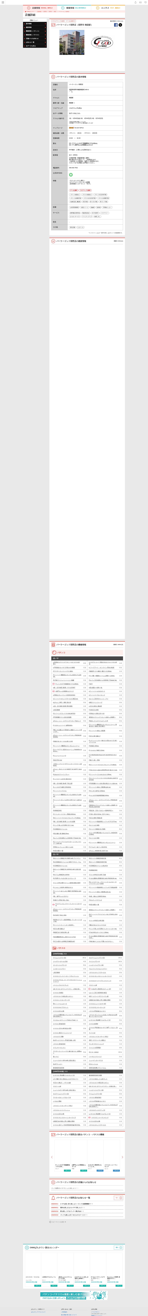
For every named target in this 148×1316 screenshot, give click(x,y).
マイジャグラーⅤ (94, 961)
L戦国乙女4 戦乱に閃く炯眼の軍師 (99, 1000)
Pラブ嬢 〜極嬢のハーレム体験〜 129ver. (102, 676)
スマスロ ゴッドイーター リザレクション (66, 976)
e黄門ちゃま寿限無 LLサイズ (83, 145)
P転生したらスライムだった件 (98, 721)
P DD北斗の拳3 (94, 710)
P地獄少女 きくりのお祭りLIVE (63, 741)
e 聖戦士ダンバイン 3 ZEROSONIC (64, 695)
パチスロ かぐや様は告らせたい (63, 996)
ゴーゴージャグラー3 (59, 965)
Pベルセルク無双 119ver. (97, 750)
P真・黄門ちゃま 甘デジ (60, 896)
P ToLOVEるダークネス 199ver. (99, 932)
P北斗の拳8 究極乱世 (95, 818)
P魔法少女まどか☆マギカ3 (97, 925)
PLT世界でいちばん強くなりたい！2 (64, 878)
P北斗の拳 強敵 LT (95, 736)
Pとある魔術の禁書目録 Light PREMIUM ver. (103, 878)
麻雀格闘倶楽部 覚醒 (95, 1075)
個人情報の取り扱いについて (69, 1315)
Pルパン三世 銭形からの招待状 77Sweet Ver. (103, 680)
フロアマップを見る (75, 108)
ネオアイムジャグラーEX (97, 958)
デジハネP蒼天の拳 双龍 (96, 920)
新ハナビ (56, 1056)
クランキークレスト (59, 1047)
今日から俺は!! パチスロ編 (62, 1082)
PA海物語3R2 (57, 810)
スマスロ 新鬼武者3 (59, 1024)
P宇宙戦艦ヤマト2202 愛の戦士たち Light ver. (103, 783)
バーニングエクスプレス (60, 985)
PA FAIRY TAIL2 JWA (59, 915)
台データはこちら (74, 113)
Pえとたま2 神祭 (94, 825)
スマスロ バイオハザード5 (61, 1000)
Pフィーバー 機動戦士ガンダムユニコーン (66, 746)
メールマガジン (95, 1312)
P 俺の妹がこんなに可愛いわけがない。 (101, 941)
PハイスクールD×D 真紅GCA (62, 779)
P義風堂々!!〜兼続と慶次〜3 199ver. (100, 671)
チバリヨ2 (92, 1033)
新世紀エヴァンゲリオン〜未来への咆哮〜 (102, 717)
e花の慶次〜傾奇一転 (95, 687)
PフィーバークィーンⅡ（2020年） (63, 925)
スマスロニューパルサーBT (97, 1004)
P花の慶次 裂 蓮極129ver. (61, 833)
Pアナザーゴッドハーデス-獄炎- (63, 671)
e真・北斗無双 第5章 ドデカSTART (64, 687)
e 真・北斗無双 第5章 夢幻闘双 (63, 706)
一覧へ (117, 1197)
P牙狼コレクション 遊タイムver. (63, 847)
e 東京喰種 (56, 710)
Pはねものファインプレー (61, 774)
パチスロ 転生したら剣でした (98, 1079)
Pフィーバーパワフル (60, 791)
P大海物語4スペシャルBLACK (98, 865)
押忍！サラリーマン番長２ (97, 1040)
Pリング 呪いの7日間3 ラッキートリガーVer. (103, 929)
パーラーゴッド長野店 (63, 11)
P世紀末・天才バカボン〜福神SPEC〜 (101, 810)
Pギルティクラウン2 (95, 900)
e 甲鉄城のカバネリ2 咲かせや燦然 (64, 667)
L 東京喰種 (56, 972)
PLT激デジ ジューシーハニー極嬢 (63, 680)
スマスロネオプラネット (60, 1007)
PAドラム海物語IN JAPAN (61, 874)
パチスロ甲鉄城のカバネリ (97, 1011)
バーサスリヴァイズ (95, 1056)
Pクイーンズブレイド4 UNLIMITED (64, 713)
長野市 (50, 11)
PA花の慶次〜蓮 (58, 850)
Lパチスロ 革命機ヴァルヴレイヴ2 (99, 1020)
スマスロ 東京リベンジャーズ (62, 1033)
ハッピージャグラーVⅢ (96, 965)
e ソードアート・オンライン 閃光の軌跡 (101, 667)
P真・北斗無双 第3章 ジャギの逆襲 (64, 821)
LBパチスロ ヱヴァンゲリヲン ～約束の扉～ (67, 989)
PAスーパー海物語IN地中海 (97, 858)
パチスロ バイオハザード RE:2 (98, 1036)
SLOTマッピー (57, 1064)
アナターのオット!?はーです (62, 1097)
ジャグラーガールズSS (60, 961)
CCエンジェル (93, 1064)
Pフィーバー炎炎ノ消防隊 (97, 730)
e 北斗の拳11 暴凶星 (95, 706)
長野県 (45, 11)
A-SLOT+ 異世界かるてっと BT (101, 989)
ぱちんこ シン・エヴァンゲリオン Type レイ (67, 721)
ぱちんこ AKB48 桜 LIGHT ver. (98, 850)
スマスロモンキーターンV (97, 1007)
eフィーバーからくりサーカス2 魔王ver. (65, 699)
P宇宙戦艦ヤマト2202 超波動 (62, 717)
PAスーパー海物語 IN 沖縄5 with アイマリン (67, 858)
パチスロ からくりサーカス (97, 972)
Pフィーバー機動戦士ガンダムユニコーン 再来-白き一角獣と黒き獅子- (103, 725)
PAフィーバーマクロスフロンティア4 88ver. (103, 764)
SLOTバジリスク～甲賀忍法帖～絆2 (64, 1040)
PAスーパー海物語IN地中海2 (98, 862)
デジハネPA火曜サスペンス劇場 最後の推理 (66, 883)
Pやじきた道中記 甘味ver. (97, 791)
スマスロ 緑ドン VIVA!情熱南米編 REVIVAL (66, 1125)
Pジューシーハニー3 (59, 755)
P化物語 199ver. (94, 746)
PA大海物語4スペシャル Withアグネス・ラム (67, 862)
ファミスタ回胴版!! (95, 1047)
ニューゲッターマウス (96, 1060)
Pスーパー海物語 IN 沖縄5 (97, 829)
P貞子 (91, 684)
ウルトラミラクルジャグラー (98, 969)
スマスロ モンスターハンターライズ (100, 976)
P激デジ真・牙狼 (94, 760)
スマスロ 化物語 (58, 992)
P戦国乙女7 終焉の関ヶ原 (61, 932)
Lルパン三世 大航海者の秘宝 (98, 992)
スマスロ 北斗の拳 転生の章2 (62, 1028)
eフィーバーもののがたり (97, 691)
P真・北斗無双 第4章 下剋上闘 (62, 783)
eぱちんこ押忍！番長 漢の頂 (62, 702)
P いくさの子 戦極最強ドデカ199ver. (86, 143)
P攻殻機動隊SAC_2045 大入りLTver (64, 937)
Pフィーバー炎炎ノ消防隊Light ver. (100, 787)
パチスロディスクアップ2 (97, 1110)
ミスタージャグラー (59, 969)
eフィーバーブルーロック (97, 695)
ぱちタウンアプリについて (38, 1312)
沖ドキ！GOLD (94, 1052)
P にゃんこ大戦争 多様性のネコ (63, 887)
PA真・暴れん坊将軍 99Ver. (97, 896)
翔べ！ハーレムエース (60, 1004)
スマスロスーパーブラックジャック (100, 980)
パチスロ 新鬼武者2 (59, 1044)
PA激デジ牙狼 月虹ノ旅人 (61, 900)
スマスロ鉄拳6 (93, 1024)
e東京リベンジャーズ (95, 702)
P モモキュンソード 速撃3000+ (63, 725)
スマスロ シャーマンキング (100, 1117)
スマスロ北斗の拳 (58, 1011)
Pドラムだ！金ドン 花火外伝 (98, 847)
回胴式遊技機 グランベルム (97, 1068)
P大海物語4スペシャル (60, 829)
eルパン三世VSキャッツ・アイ (98, 699)
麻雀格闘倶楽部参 (58, 1068)
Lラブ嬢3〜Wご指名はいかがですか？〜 (65, 1079)
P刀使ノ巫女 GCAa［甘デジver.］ (99, 814)
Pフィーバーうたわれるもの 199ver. (100, 774)
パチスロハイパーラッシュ (61, 1110)
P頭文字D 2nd (57, 760)
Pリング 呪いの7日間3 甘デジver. (63, 825)
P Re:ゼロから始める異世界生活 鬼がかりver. (103, 770)
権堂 (55, 11)
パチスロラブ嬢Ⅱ (58, 1036)
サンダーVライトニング (96, 1044)
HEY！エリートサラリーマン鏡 (99, 996)
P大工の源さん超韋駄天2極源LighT (64, 941)
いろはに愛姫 (57, 1101)
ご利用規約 (64, 1312)
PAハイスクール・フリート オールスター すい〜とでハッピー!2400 (103, 882)
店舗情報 (39, 11)
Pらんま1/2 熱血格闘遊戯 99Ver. (99, 795)
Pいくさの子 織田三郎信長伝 (62, 787)
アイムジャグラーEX (59, 958)
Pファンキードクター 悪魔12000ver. (64, 814)
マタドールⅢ (93, 985)
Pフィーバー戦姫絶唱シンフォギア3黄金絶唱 (103, 887)
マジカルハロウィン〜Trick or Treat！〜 (65, 1020)
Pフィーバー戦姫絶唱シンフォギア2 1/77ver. (103, 821)
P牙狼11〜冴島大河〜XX (97, 713)
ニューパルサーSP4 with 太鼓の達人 (64, 1060)
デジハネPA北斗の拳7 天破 (97, 874)
